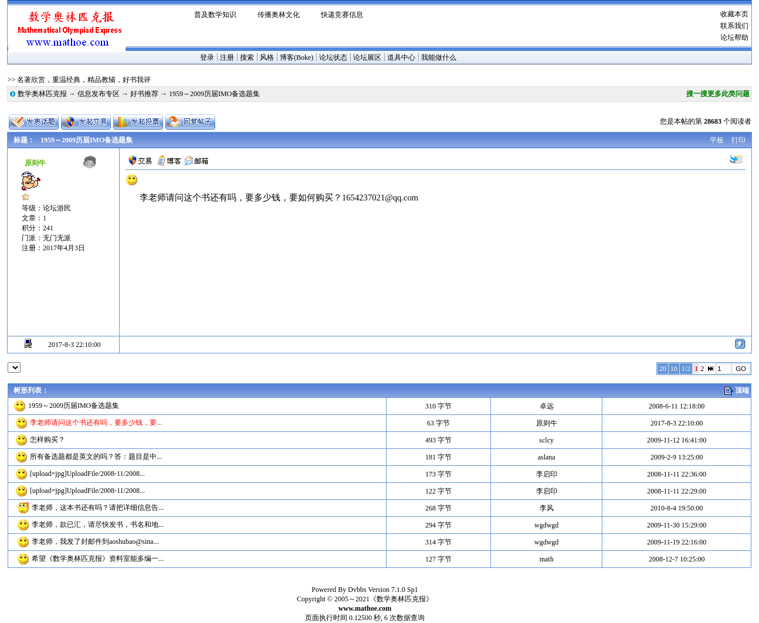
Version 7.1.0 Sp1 (393, 589)
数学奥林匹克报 (42, 94)
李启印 (546, 474)
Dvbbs (357, 589)
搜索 (247, 57)
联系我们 (734, 26)
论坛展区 (367, 57)
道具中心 (401, 57)
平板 (717, 140)
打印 (738, 140)
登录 (207, 57)
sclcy (546, 440)
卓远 (547, 406)
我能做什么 (438, 57)
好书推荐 (144, 94)
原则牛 (546, 423)
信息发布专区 (98, 94)
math (547, 559)
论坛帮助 (734, 37)
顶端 (742, 390)
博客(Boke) (296, 57)
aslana (546, 457)
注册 (227, 57)
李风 (547, 508)
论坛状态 (333, 57)
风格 (267, 57)
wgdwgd (546, 525)
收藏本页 (734, 14)
